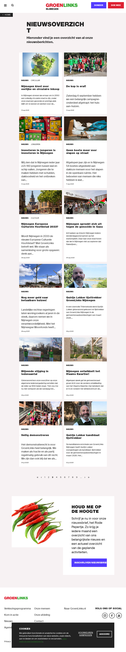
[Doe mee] (116, 5)
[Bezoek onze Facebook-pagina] (112, 615)
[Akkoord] (104, 634)
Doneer (98, 5)
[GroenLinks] (63, 5)
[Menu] (5, 5)
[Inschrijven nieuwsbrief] (89, 563)
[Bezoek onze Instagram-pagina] (105, 615)
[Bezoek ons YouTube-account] (119, 615)
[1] (6, 15)
